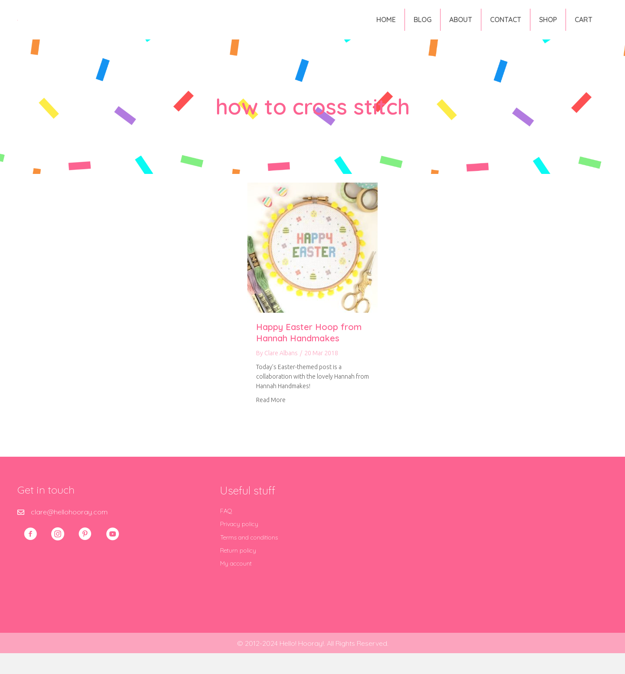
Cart (583, 30)
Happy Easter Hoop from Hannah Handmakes (309, 354)
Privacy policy (239, 545)
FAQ (226, 532)
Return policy (238, 572)
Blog (422, 30)
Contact (505, 30)
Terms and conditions (249, 559)
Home (386, 30)
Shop (548, 30)
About (460, 30)
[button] (30, 555)
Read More (271, 421)
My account (236, 585)
